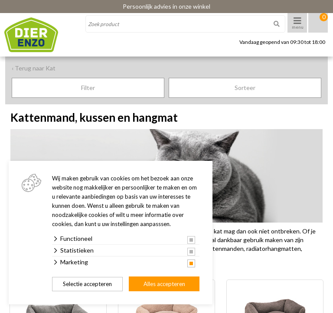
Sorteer (245, 87)
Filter (88, 87)
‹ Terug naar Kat (34, 68)
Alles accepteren (164, 283)
